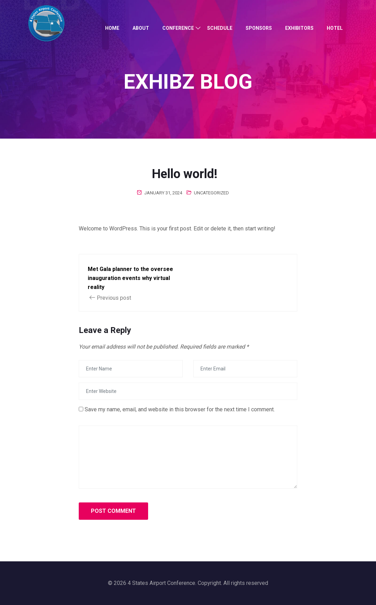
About (141, 28)
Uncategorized (211, 192)
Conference (178, 28)
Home (112, 28)
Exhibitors (299, 28)
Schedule (219, 28)
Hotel (335, 28)
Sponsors (259, 28)
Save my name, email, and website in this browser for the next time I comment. (180, 409)
